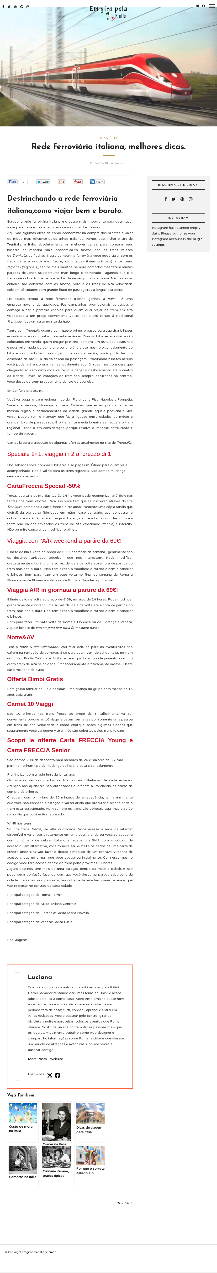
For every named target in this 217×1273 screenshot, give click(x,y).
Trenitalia (14, 243)
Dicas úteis (108, 137)
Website (56, 1058)
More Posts (37, 1058)
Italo (31, 243)
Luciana (40, 976)
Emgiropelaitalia (33, 1251)
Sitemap (50, 1251)
